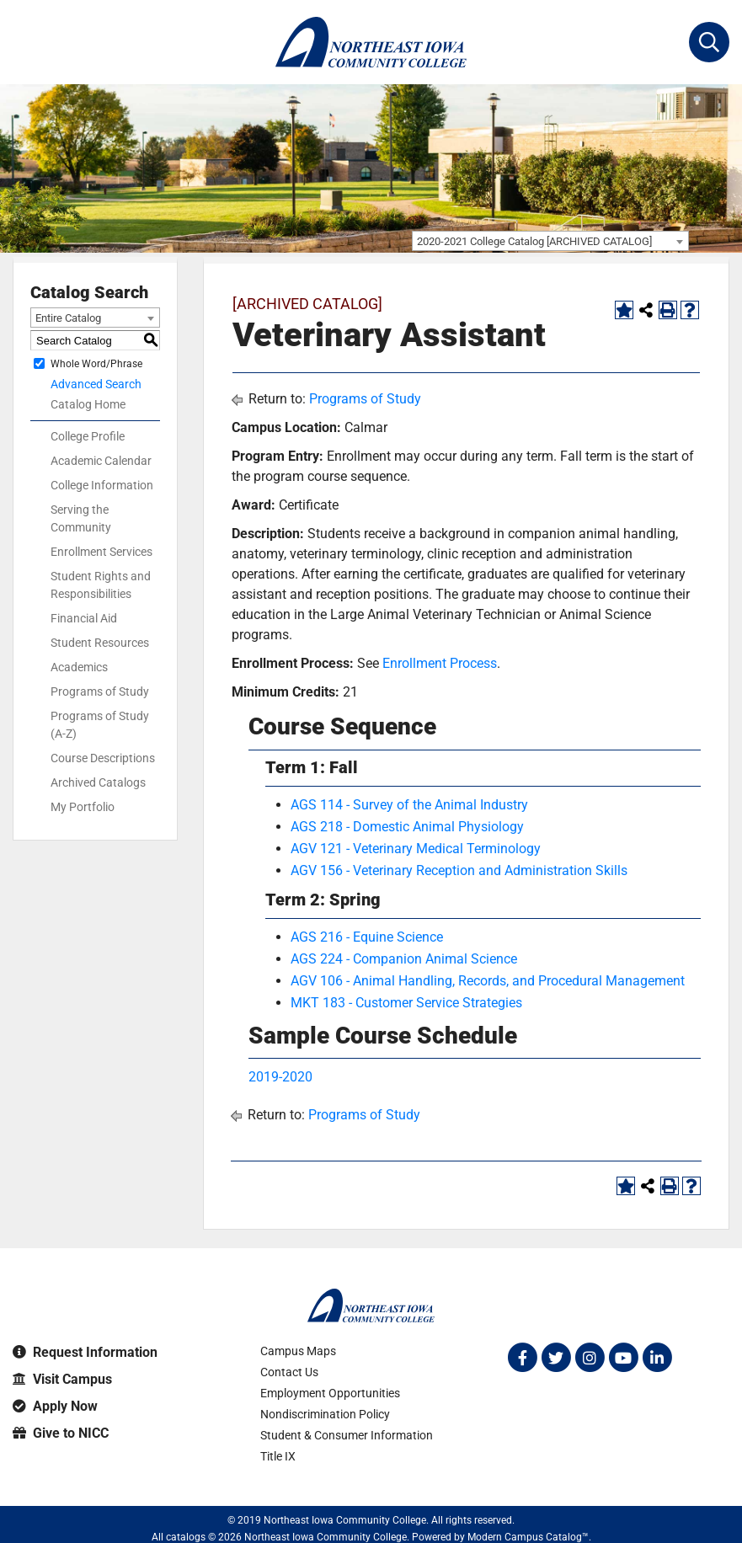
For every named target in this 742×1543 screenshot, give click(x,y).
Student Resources (100, 642)
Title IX (278, 1456)
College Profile (88, 436)
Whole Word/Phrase (96, 364)
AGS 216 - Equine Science (367, 937)
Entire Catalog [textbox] (68, 318)
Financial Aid (84, 618)
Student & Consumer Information (346, 1435)
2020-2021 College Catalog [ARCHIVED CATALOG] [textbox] (534, 241)
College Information (102, 485)
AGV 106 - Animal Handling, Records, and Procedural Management (488, 981)
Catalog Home (88, 404)
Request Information (85, 1352)
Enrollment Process (439, 663)
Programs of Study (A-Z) (100, 724)
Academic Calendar (101, 460)
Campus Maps (298, 1351)
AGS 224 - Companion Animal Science (404, 959)
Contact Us (289, 1372)
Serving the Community (81, 518)
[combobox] (550, 241)
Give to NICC (61, 1433)
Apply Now (55, 1406)
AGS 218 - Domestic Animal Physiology (407, 827)
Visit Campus (62, 1379)
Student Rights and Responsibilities (101, 585)
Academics (79, 667)
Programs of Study (100, 691)
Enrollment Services (101, 551)
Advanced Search (96, 384)
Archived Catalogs (98, 782)
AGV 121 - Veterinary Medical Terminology (416, 849)
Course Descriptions (103, 758)
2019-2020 (280, 1077)
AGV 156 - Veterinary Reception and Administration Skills (459, 870)
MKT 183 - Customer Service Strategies (406, 1003)
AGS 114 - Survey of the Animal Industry (409, 805)
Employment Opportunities (330, 1393)
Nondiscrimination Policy (325, 1414)
